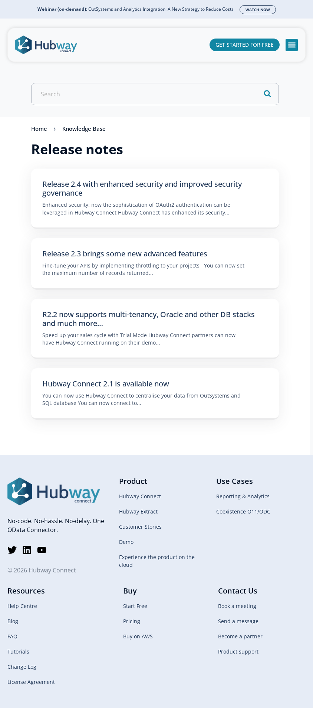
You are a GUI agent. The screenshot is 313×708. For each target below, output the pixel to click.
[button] (292, 45)
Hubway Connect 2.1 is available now (105, 384)
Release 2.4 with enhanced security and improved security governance (142, 188)
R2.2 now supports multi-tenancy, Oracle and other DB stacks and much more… (148, 318)
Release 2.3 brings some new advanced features (124, 254)
